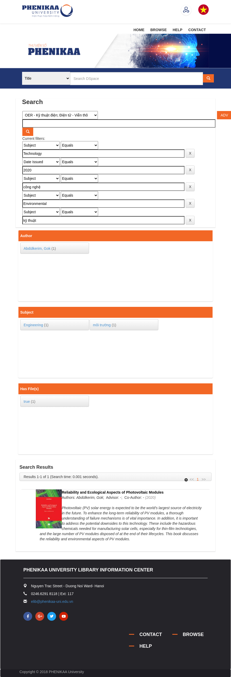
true (27, 401)
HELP (177, 30)
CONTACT (197, 30)
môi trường (102, 325)
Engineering (33, 325)
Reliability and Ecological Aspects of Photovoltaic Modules (113, 492)
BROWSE (158, 30)
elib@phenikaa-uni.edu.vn (52, 601)
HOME (138, 30)
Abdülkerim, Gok (37, 248)
